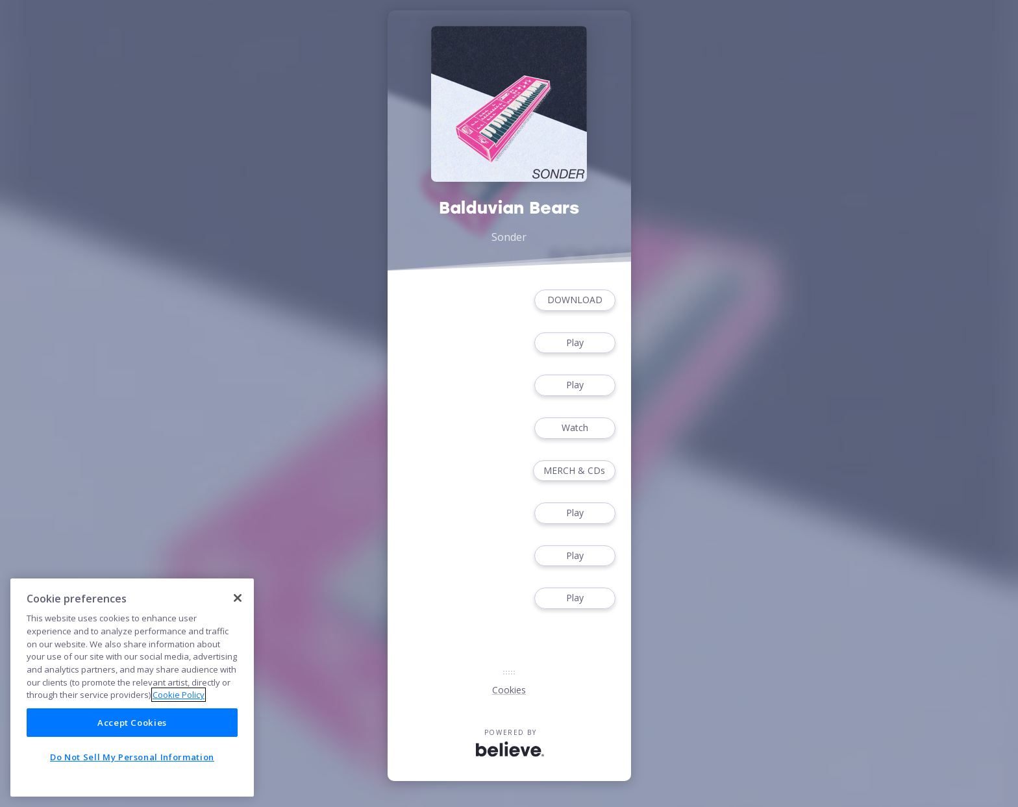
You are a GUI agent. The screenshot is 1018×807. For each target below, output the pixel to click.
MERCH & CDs (574, 471)
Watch (574, 428)
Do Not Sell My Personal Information (132, 757)
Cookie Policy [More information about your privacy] (179, 695)
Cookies (509, 690)
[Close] (237, 598)
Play (574, 343)
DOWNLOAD (574, 300)
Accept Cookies (132, 722)
